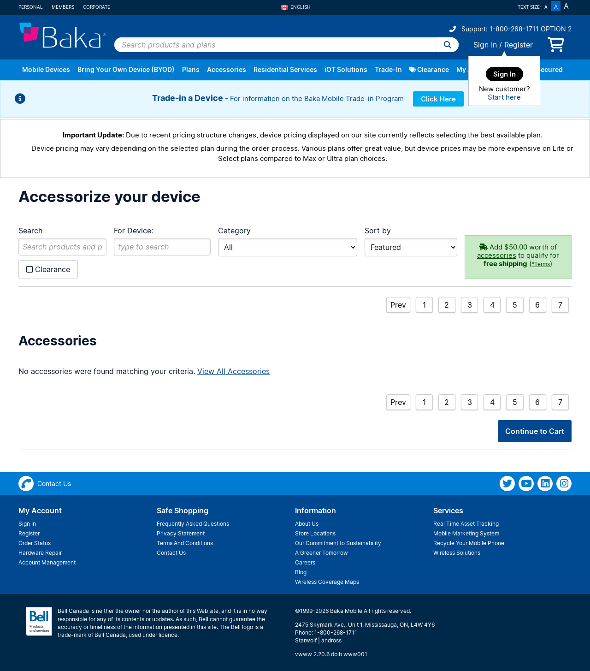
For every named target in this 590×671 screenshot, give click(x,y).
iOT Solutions (345, 69)
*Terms (540, 264)
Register (518, 44)
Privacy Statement (181, 533)
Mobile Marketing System (466, 533)
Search (30, 230)
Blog (301, 572)
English (295, 7)
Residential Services (285, 69)
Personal (30, 7)
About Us (307, 523)
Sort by (378, 230)
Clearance (429, 69)
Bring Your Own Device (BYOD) (126, 69)
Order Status (34, 543)
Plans (191, 69)
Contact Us (171, 552)
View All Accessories (233, 371)
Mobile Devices (46, 69)
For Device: (133, 230)
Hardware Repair (40, 552)
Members (63, 7)
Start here (504, 97)
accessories (496, 255)
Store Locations (315, 533)
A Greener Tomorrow (321, 552)
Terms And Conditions (185, 543)
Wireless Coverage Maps (327, 581)
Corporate (96, 7)
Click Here (438, 99)
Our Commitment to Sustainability (338, 543)
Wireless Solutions (456, 552)
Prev (398, 304)
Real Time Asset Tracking (466, 523)
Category (234, 230)
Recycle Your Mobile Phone (468, 543)
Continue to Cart (534, 431)
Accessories (226, 69)
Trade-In (388, 69)
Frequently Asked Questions (193, 523)
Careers (305, 562)
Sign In (485, 44)
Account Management (47, 562)
